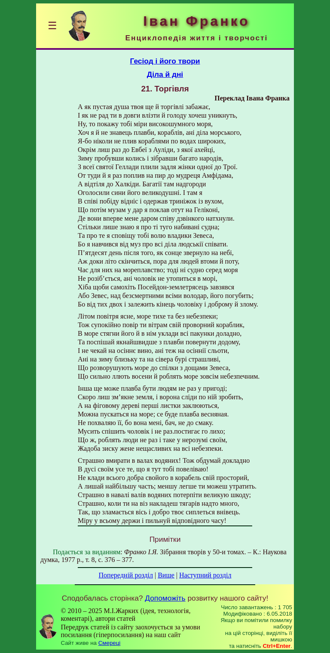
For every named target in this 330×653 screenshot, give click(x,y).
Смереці (109, 643)
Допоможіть (165, 598)
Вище (166, 575)
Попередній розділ (126, 575)
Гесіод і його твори (165, 61)
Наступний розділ (205, 575)
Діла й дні (165, 74)
